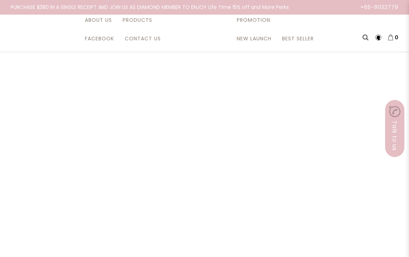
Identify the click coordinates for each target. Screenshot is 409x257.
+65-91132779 (379, 7)
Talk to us (394, 128)
